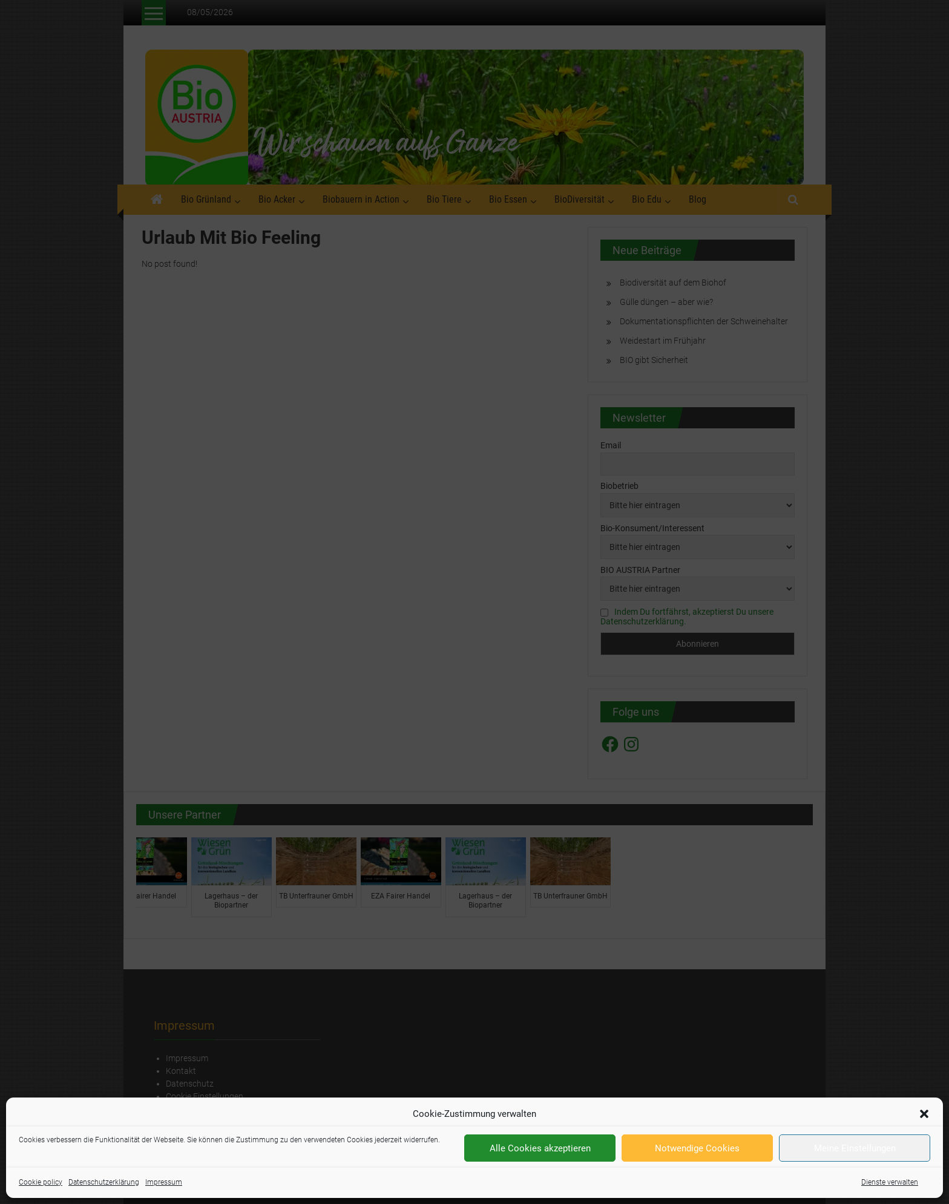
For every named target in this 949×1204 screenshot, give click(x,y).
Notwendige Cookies (697, 1148)
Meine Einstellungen (855, 1148)
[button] (924, 1114)
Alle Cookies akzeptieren (540, 1148)
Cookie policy (40, 1182)
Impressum (163, 1182)
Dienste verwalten (889, 1182)
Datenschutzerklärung (103, 1182)
